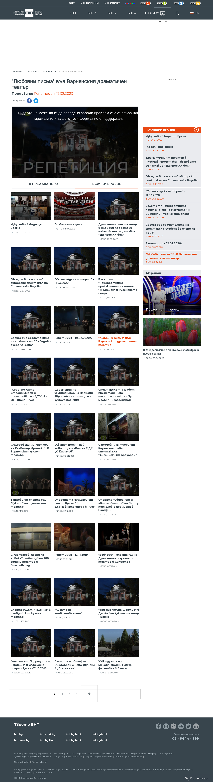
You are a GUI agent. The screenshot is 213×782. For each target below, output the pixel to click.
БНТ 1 (72, 13)
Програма (93, 753)
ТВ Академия (166, 753)
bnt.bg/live (47, 740)
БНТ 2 (92, 13)
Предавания (32, 71)
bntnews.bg (21, 740)
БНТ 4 (132, 13)
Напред (152, 753)
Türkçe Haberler (39, 762)
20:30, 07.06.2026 (155, 358)
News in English (21, 762)
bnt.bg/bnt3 (99, 734)
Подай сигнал (138, 753)
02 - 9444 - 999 (185, 738)
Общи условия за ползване (29, 769)
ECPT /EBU (26, 772)
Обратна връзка (182, 769)
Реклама (163, 21)
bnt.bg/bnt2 (73, 740)
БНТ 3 (112, 13)
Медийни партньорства (98, 756)
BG (197, 13)
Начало (17, 71)
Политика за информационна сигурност (148, 769)
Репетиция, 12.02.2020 (53, 94)
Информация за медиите (57, 756)
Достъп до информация (27, 756)
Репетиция (49, 71)
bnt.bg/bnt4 (99, 740)
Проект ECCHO (43, 772)
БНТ (72, 3)
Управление (107, 753)
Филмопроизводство (35, 753)
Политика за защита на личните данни (68, 769)
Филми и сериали (76, 753)
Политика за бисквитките (107, 769)
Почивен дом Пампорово (128, 756)
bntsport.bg (47, 734)
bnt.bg (18, 734)
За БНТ (17, 753)
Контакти (123, 753)
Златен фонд (57, 753)
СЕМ (16, 772)
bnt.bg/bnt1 (73, 734)
